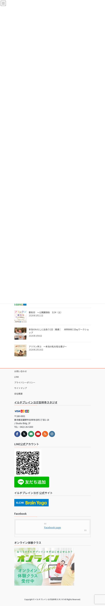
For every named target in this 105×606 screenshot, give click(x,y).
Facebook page (52, 527)
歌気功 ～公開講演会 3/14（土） (46, 312)
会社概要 (18, 393)
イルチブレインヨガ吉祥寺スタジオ (36, 402)
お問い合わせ (20, 371)
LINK (16, 376)
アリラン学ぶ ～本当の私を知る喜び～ (48, 346)
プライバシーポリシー (24, 382)
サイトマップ (20, 388)
